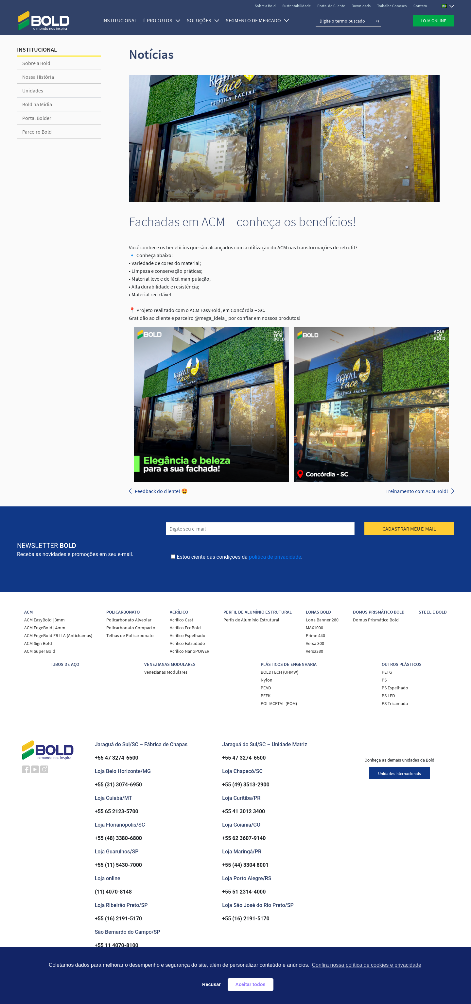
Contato (420, 5)
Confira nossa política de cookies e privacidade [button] (366, 965)
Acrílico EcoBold (185, 628)
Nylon (266, 680)
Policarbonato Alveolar (128, 620)
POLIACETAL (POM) (279, 703)
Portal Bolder (36, 118)
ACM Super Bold (39, 651)
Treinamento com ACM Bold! (417, 491)
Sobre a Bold (265, 5)
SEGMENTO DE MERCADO (256, 20)
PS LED (388, 696)
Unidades (32, 90)
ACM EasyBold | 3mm (44, 620)
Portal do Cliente (331, 5)
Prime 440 (315, 635)
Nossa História (38, 77)
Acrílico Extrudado (187, 643)
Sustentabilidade (296, 5)
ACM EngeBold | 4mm (44, 628)
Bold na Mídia (37, 104)
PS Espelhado (395, 688)
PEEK (265, 696)
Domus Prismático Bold (376, 620)
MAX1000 (314, 628)
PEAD (266, 688)
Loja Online (433, 21)
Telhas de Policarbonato (130, 635)
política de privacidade (275, 557)
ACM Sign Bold (38, 643)
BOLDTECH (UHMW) (279, 672)
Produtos (163, 20)
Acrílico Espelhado (187, 635)
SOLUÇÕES (202, 20)
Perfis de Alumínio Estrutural (251, 620)
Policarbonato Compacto (130, 628)
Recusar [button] (211, 984)
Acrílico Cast (181, 620)
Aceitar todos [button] (251, 984)
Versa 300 (315, 643)
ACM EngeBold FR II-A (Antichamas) (58, 635)
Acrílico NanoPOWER (189, 651)
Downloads (361, 5)
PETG (387, 672)
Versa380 (314, 651)
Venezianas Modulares (165, 672)
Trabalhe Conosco (392, 5)
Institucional (118, 20)
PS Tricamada (395, 703)
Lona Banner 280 (322, 620)
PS (384, 680)
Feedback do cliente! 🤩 (161, 491)
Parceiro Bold (37, 131)
